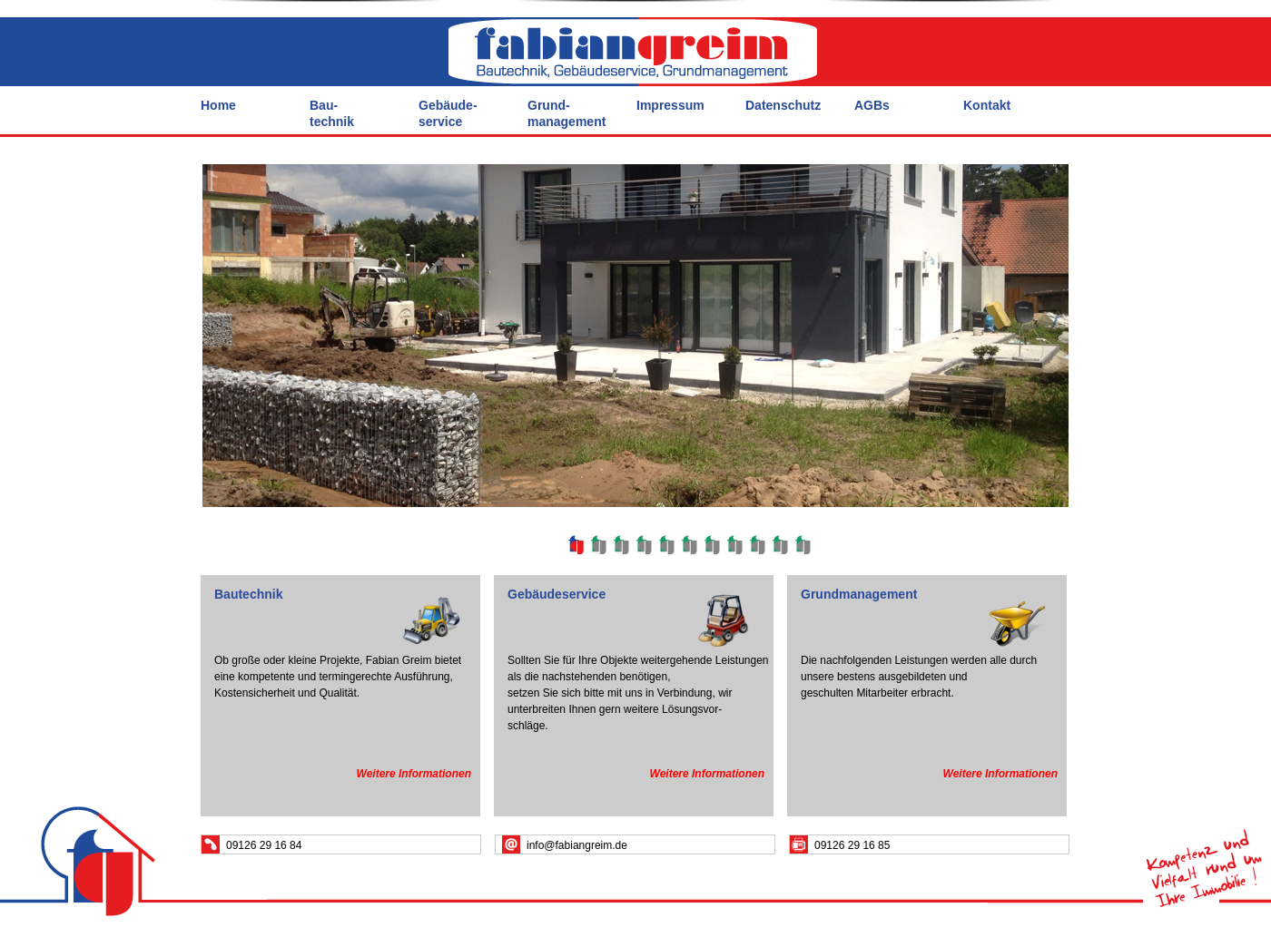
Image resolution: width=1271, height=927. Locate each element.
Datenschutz (783, 105)
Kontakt (986, 105)
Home (218, 105)
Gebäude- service (448, 113)
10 (780, 544)
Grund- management (566, 113)
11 (803, 544)
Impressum (670, 105)
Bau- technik (332, 113)
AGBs (872, 105)
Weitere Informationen (414, 773)
